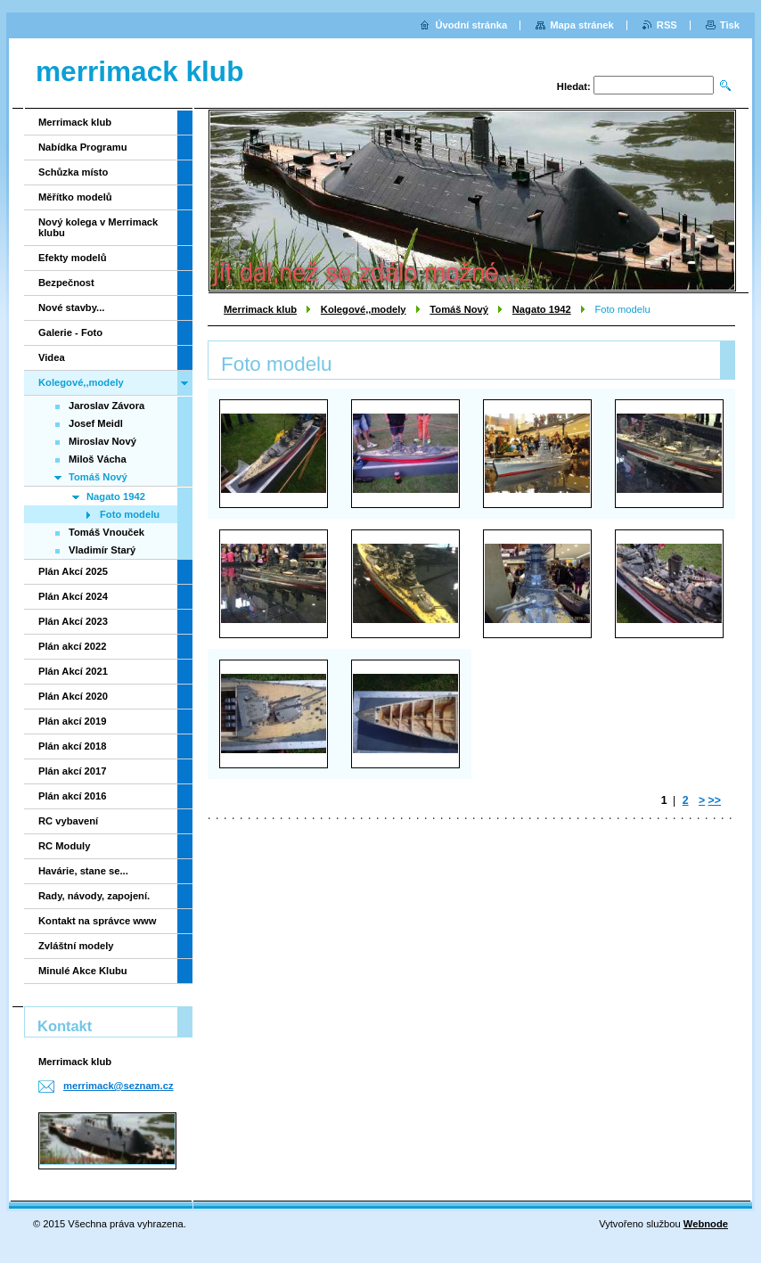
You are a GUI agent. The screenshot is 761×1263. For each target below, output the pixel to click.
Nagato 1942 (541, 309)
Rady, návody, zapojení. (94, 895)
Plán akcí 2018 (72, 746)
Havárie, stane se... (83, 870)
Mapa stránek (582, 25)
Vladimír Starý (102, 550)
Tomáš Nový (459, 309)
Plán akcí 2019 (72, 721)
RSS (667, 25)
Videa (51, 357)
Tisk (730, 25)
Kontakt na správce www (97, 920)
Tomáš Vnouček (106, 532)
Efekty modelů (72, 257)
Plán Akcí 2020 (73, 696)
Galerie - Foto (70, 332)
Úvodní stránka (471, 25)
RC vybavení (68, 821)
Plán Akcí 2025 (73, 571)
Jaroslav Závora (106, 405)
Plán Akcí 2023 (73, 621)
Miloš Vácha (98, 459)
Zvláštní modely (76, 945)
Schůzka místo (73, 172)
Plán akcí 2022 (72, 646)
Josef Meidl (96, 423)
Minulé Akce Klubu (82, 970)
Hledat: (574, 86)
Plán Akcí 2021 (73, 671)
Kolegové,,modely (363, 309)
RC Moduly (64, 846)
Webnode (705, 1223)
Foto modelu (130, 514)
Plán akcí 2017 (72, 771)
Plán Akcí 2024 (73, 596)
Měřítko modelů (75, 197)
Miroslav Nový (102, 441)
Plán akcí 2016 (72, 796)
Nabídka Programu (82, 147)
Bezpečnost (66, 282)
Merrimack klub (260, 309)
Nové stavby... (71, 307)
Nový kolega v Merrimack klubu (98, 227)
